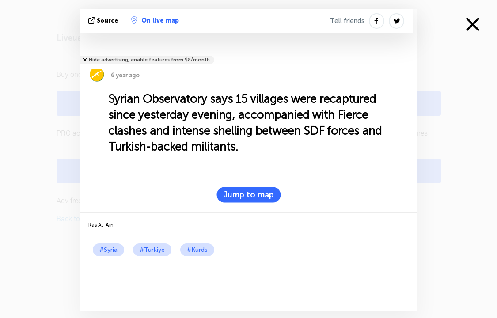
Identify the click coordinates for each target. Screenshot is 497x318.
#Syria (108, 250)
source (104, 20)
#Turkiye (152, 250)
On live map (155, 20)
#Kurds (197, 250)
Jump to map (248, 195)
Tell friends (347, 21)
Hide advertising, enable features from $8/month (149, 60)
